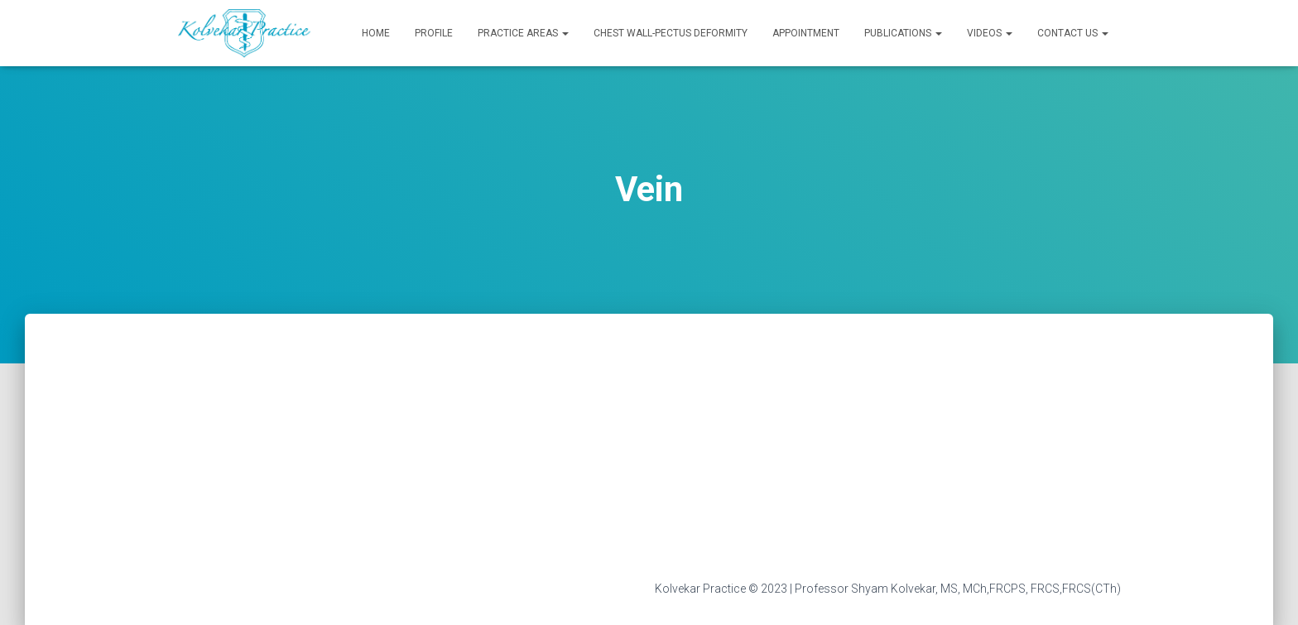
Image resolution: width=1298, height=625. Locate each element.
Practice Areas (523, 33)
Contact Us (1072, 33)
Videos (989, 33)
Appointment (805, 33)
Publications (903, 33)
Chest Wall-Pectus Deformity (671, 33)
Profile (434, 33)
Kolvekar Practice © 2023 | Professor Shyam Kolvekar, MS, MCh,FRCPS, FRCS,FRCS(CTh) (888, 588)
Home (376, 33)
